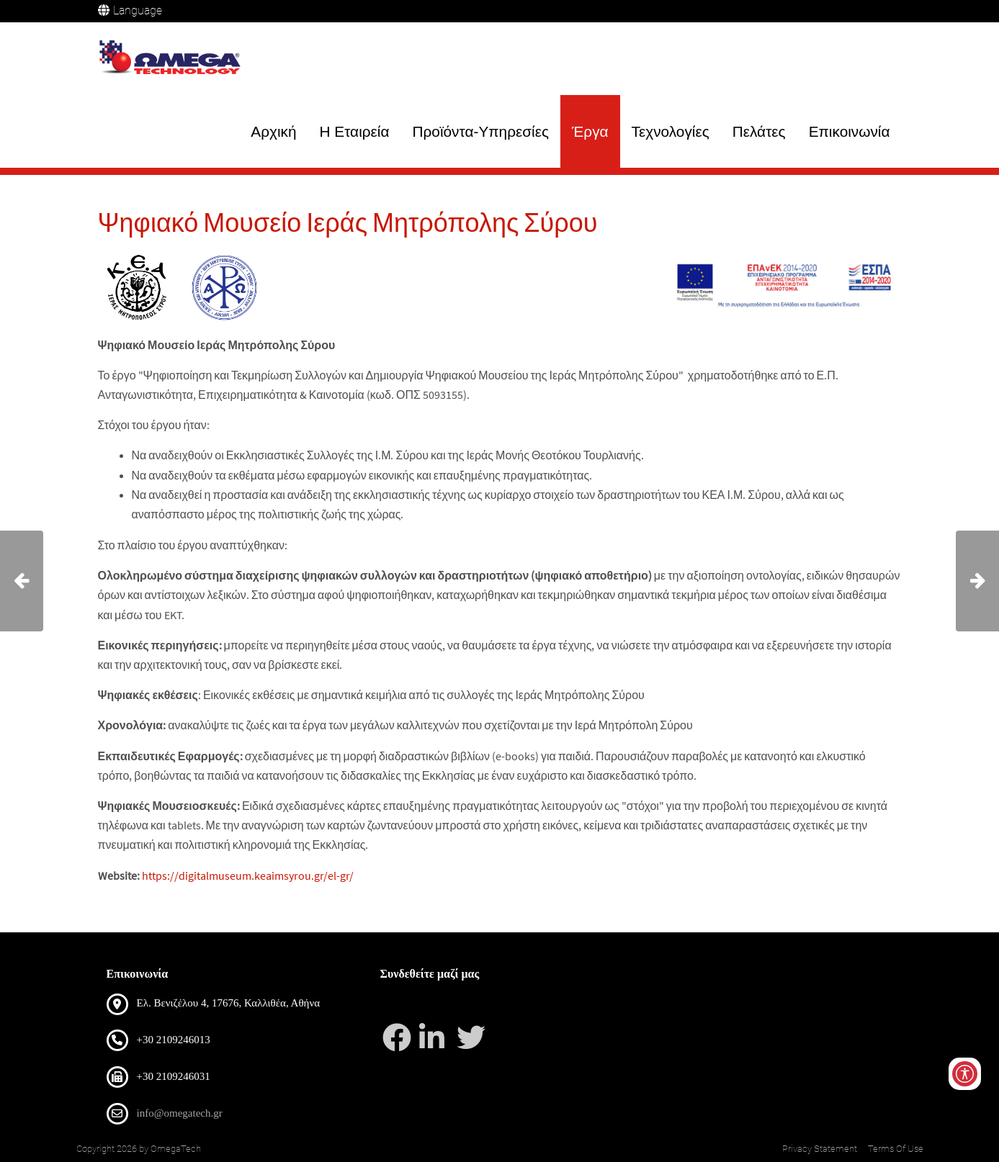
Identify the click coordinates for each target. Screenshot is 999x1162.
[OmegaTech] (174, 59)
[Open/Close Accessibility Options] (964, 1073)
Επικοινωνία (849, 131)
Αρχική (273, 131)
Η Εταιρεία (355, 131)
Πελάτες (759, 131)
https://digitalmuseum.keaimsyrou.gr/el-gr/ (248, 875)
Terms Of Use (895, 1148)
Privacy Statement (819, 1148)
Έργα (590, 131)
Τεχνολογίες (670, 131)
